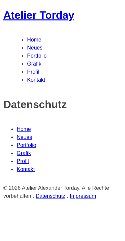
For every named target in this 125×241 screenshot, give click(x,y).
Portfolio (37, 56)
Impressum (83, 196)
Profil (33, 72)
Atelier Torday (38, 15)
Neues (34, 48)
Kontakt (36, 80)
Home (34, 40)
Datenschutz (50, 196)
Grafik (34, 64)
